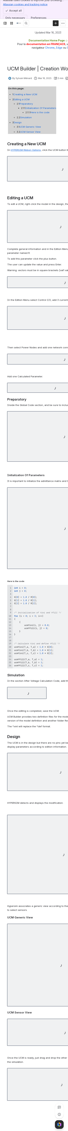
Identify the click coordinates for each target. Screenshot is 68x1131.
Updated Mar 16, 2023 (48, 32)
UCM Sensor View (27, 131)
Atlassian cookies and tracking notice (25, 4)
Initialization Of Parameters (36, 108)
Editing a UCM (20, 99)
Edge (59, 47)
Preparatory (23, 103)
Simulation (22, 117)
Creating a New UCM (24, 94)
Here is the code (34, 112)
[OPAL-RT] (19, 23)
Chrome (50, 47)
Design (16, 122)
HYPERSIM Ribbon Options (26, 150)
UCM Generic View (27, 126)
